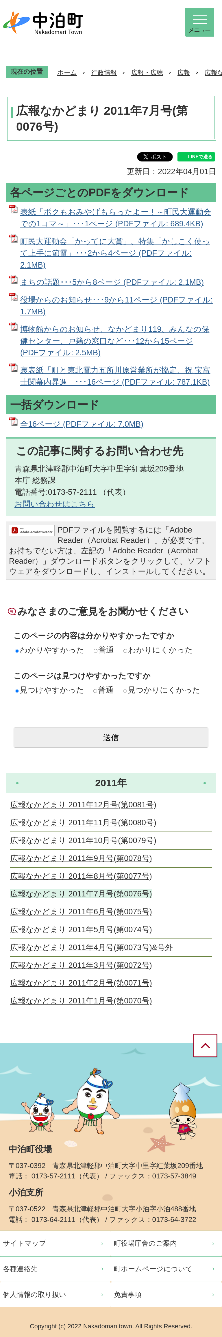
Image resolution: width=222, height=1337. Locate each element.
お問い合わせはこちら (54, 503)
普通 (104, 649)
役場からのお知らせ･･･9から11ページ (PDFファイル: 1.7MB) (116, 305)
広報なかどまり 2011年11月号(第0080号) (83, 822)
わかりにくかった (158, 649)
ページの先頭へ (207, 1046)
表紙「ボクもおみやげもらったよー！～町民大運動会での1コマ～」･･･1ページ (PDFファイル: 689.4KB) (115, 217)
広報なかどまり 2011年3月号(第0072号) (81, 965)
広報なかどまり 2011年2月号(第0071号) (81, 982)
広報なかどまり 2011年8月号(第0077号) (81, 876)
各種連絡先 (20, 1269)
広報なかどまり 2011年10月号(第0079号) (83, 840)
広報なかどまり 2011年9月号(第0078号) (81, 858)
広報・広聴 (147, 72)
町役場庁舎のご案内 (145, 1243)
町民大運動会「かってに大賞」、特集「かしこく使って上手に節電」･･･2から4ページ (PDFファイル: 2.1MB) (115, 253)
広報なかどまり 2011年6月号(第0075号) (81, 911)
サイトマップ (24, 1243)
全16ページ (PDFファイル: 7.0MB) (81, 424)
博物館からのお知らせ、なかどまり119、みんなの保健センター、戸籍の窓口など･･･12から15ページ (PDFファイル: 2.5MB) (114, 341)
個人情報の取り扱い (34, 1294)
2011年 (111, 782)
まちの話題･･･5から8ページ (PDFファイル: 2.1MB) (112, 282)
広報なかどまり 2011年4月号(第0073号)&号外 (91, 947)
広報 (183, 72)
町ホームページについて (153, 1269)
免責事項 (128, 1294)
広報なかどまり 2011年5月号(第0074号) (81, 929)
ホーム (67, 72)
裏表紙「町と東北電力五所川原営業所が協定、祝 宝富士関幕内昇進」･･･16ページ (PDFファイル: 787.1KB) (115, 376)
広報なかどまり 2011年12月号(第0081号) (83, 804)
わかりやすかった (49, 649)
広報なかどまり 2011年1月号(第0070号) (81, 1000)
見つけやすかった (49, 689)
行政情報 (104, 72)
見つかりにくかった (161, 689)
